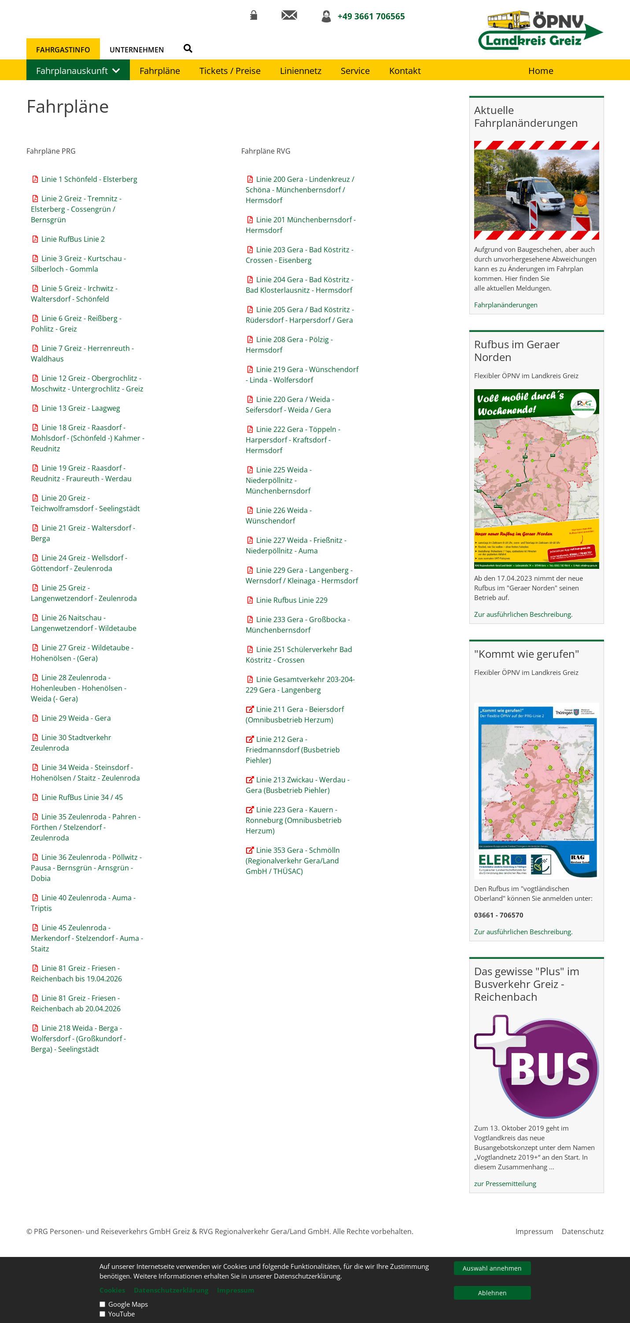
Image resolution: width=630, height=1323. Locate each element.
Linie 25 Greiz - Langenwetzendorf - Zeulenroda (84, 593)
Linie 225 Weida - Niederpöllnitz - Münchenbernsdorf (279, 480)
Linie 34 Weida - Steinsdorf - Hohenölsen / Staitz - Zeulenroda (85, 773)
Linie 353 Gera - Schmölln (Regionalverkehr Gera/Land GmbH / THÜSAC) (293, 860)
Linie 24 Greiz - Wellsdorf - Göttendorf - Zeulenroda (79, 563)
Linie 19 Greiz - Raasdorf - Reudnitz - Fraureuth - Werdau (81, 473)
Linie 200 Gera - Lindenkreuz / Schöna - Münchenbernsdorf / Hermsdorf (300, 189)
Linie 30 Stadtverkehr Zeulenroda (71, 743)
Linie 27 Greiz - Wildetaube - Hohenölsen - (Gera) (82, 653)
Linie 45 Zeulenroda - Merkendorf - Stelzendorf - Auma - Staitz (87, 938)
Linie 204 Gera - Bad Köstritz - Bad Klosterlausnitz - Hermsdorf (300, 285)
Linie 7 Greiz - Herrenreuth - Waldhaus (82, 353)
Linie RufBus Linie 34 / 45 (77, 797)
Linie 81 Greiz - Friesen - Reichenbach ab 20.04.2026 (76, 1003)
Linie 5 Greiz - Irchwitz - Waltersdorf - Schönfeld (74, 294)
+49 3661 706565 (371, 16)
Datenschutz (583, 1231)
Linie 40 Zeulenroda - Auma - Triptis (83, 903)
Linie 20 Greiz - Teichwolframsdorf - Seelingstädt (85, 503)
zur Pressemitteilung (505, 1183)
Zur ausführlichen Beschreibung (522, 614)
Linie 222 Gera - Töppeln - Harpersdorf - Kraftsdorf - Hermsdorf (293, 439)
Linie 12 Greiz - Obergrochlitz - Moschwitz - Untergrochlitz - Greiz (87, 383)
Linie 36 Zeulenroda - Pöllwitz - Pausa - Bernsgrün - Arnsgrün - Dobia (86, 867)
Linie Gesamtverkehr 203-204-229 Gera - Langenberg (300, 684)
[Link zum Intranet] (253, 15)
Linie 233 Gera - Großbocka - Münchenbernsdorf (298, 625)
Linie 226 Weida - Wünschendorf (279, 515)
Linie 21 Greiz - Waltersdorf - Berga (83, 533)
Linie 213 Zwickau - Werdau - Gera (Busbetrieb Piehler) (298, 785)
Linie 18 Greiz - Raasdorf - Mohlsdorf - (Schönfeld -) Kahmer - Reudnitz (87, 438)
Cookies (112, 1290)
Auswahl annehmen (492, 1268)
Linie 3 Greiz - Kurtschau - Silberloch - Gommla (78, 264)
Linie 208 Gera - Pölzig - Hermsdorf (289, 345)
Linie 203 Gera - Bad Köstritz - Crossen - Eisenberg (300, 255)
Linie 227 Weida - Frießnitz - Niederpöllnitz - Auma (296, 545)
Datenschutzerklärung (171, 1290)
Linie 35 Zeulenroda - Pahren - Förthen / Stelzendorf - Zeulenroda (85, 827)
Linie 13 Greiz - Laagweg (75, 408)
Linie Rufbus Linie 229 (287, 600)
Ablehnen (492, 1293)
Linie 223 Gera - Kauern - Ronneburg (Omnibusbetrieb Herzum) (294, 820)
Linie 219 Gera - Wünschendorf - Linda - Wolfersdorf (302, 375)
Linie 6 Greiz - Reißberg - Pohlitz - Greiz (76, 323)
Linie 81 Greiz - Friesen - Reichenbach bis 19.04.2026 (76, 973)
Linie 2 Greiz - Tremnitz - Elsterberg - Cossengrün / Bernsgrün (76, 209)
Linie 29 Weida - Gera (71, 718)
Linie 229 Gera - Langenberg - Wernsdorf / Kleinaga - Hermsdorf (302, 575)
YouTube (121, 1313)
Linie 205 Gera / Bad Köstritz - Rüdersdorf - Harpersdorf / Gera (300, 315)
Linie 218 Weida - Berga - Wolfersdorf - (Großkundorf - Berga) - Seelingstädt (78, 1038)
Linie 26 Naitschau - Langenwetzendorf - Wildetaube (83, 623)
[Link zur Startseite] (541, 30)
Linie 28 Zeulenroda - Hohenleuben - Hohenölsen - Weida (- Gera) (78, 688)
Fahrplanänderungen (506, 304)
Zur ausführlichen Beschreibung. (523, 931)
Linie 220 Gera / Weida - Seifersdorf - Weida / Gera (290, 404)
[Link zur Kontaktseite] (289, 15)
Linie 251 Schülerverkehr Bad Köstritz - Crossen (299, 655)
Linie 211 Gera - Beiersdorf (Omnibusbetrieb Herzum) (295, 714)
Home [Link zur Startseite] (540, 71)
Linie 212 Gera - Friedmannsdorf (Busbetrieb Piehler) (293, 749)
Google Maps (128, 1304)
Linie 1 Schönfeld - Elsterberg (84, 179)
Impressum (534, 1231)
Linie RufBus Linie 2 (68, 239)
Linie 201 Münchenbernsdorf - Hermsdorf (301, 225)
